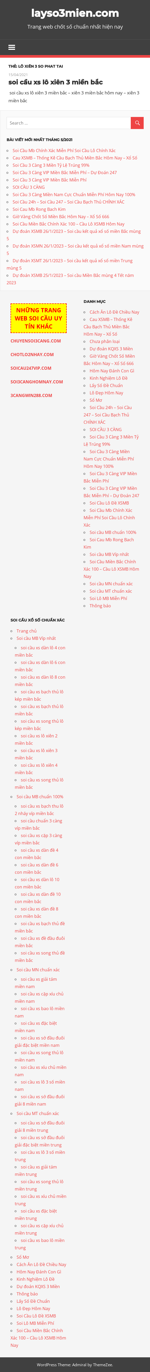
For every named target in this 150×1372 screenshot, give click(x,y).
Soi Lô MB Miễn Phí (108, 598)
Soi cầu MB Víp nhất (109, 554)
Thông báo (100, 606)
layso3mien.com (75, 13)
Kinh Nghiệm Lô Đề (109, 378)
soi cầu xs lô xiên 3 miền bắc (55, 82)
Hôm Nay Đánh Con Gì (112, 371)
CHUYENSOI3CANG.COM (36, 341)
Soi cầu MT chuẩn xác (111, 591)
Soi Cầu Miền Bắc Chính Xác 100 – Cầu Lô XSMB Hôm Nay (68, 224)
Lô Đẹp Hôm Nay (106, 393)
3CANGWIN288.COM (31, 395)
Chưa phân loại (105, 341)
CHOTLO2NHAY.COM (32, 354)
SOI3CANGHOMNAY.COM (37, 382)
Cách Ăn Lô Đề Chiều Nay (114, 312)
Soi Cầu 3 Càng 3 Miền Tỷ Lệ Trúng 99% (51, 165)
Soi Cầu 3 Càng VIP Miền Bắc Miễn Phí (49, 180)
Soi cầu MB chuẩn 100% (113, 532)
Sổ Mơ (96, 400)
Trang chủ (27, 631)
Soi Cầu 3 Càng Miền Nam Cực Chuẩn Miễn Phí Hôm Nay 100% (74, 194)
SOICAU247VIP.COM (31, 368)
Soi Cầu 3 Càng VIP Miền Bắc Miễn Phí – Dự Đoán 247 (65, 172)
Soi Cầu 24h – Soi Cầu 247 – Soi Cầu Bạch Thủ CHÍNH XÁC (68, 202)
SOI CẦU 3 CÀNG (29, 187)
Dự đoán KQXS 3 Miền (111, 349)
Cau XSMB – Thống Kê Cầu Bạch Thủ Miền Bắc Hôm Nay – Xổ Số (75, 158)
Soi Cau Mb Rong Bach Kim (39, 209)
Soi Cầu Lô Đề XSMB (109, 503)
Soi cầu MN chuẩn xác (111, 584)
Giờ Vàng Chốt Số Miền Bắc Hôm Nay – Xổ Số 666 (61, 216)
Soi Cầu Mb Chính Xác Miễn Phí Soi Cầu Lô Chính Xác (64, 150)
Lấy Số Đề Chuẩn (106, 385)
